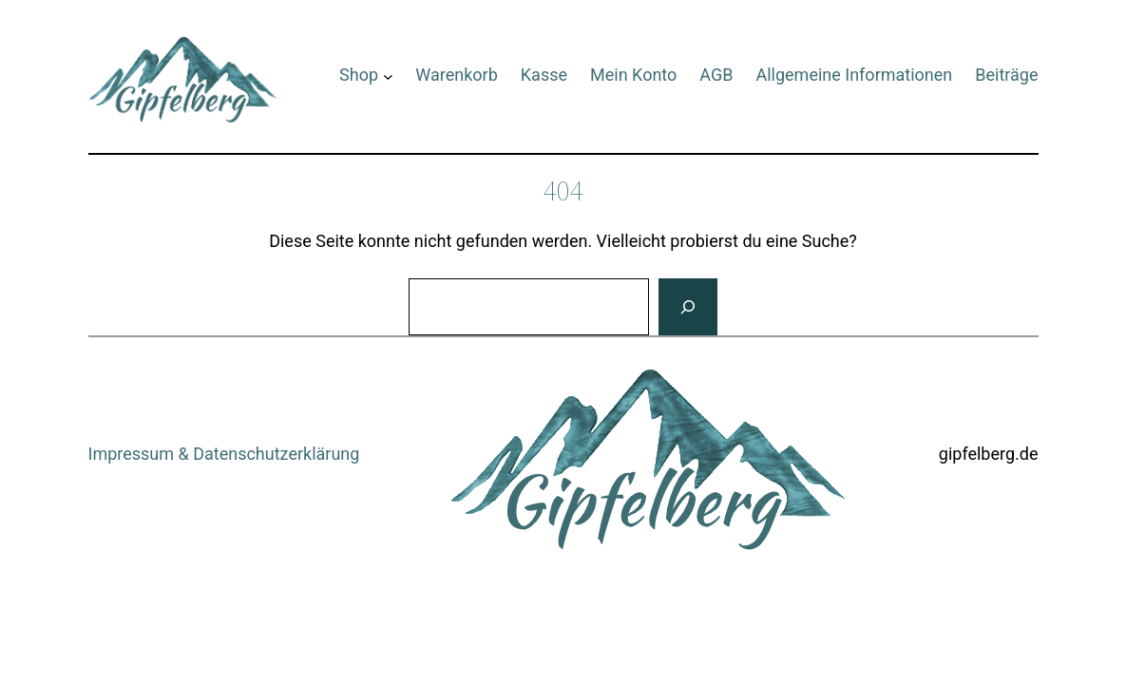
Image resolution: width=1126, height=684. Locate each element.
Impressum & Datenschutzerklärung (224, 454)
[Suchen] (687, 306)
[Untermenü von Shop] (388, 75)
